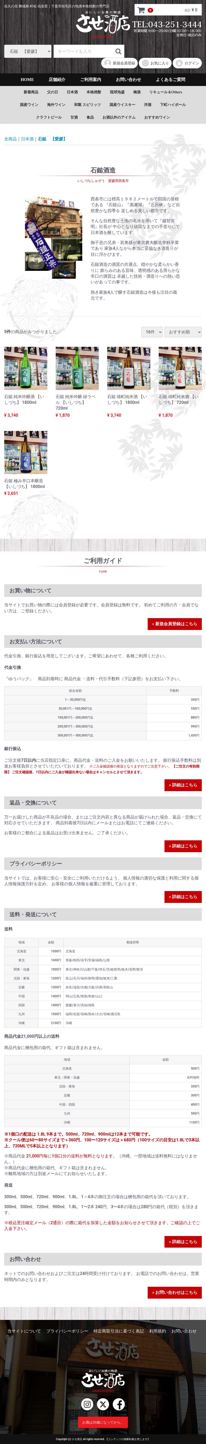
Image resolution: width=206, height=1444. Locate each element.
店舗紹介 (57, 79)
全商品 (10, 138)
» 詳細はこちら (183, 784)
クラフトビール (49, 117)
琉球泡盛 (117, 92)
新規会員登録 (119, 63)
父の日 (52, 92)
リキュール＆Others (165, 92)
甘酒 (74, 117)
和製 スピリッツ (87, 105)
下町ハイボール (173, 105)
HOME (27, 79)
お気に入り (155, 63)
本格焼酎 (93, 92)
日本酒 (72, 92)
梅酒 (137, 92)
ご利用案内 (90, 79)
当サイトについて (24, 1331)
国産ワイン (29, 105)
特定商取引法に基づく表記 (119, 1331)
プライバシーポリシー (67, 1331)
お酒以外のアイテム (119, 117)
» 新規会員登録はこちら (174, 623)
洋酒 (147, 105)
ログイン (187, 63)
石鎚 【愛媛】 (52, 138)
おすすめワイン (157, 117)
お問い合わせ (128, 79)
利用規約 (157, 1331)
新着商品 (31, 92)
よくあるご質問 (170, 79)
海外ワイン (56, 105)
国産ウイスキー (122, 105)
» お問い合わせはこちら (174, 1292)
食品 (90, 117)
